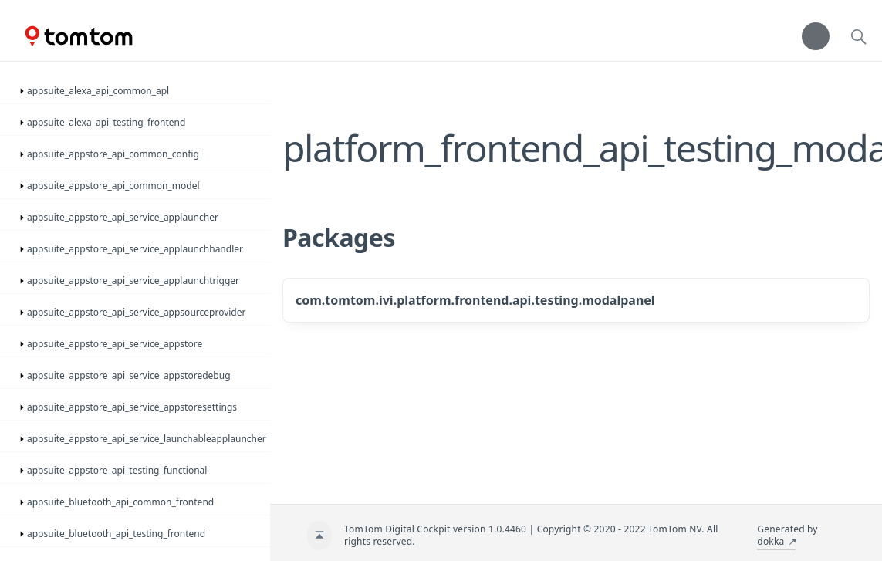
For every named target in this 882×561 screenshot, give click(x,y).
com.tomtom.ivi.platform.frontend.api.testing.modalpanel (475, 300)
